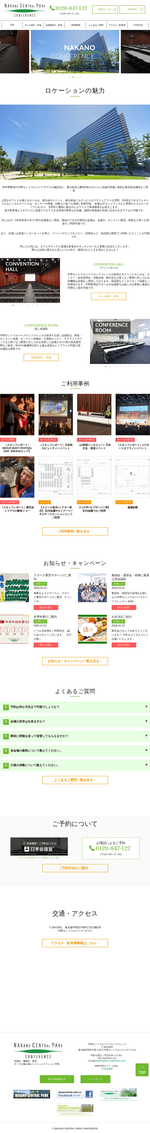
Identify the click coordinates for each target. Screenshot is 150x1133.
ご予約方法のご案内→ (75, 868)
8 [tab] (46, 305)
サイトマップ (95, 1079)
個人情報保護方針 (57, 1079)
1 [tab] (69, 75)
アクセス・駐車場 (117, 25)
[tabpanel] (30, 280)
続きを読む (46, 607)
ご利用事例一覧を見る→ (75, 531)
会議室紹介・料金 (54, 25)
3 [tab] (77, 75)
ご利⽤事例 (75, 25)
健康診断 (133, 507)
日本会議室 (107, 1068)
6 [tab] (37, 305)
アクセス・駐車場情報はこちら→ (75, 943)
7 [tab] (42, 305)
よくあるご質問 (96, 25)
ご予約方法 (138, 25)
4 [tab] (81, 75)
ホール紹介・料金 (33, 25)
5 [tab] (32, 305)
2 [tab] (73, 75)
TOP (12, 25)
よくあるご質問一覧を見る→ (75, 780)
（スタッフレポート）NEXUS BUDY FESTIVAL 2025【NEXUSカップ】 (17, 448)
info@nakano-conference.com (111, 1060)
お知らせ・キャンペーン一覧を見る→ (75, 661)
